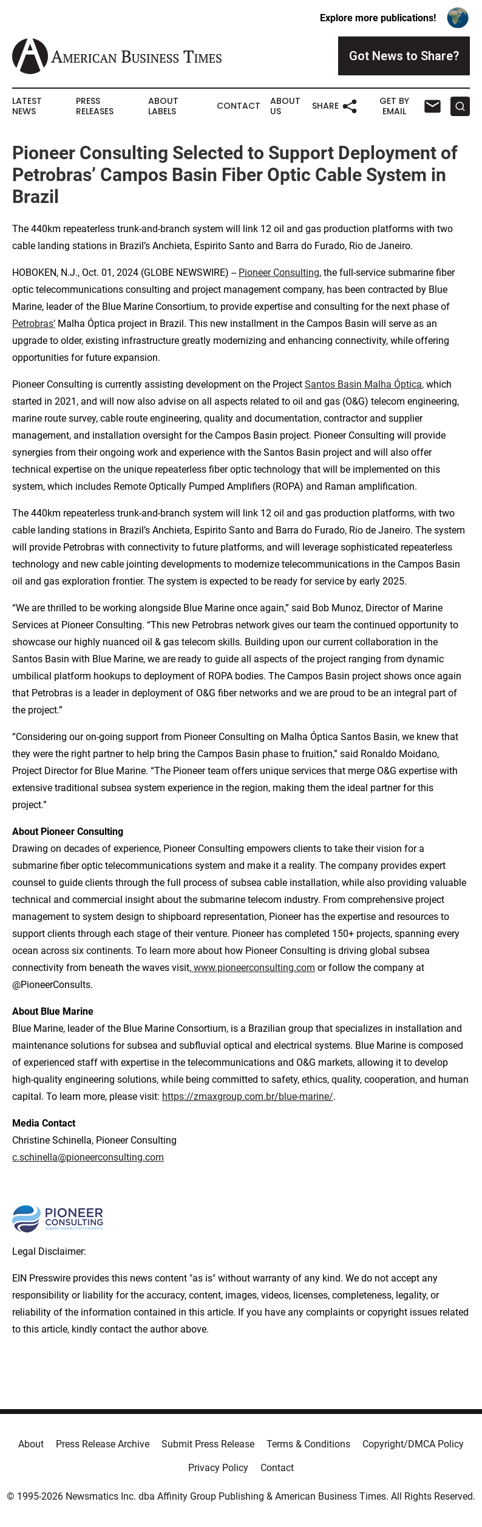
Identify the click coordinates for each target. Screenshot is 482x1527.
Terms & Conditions (308, 1444)
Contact (238, 106)
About (31, 1444)
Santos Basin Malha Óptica (363, 384)
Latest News (27, 106)
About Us (285, 106)
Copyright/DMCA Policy (413, 1444)
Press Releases (95, 106)
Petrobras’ (33, 323)
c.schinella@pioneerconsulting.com (88, 1157)
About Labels (163, 106)
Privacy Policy (218, 1468)
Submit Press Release (207, 1444)
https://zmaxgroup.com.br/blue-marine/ (247, 1096)
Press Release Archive (102, 1444)
